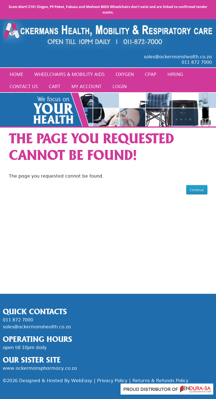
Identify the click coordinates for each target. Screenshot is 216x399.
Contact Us (24, 86)
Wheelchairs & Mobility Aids (69, 74)
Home (16, 74)
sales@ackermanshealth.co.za (178, 56)
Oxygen (125, 74)
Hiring (175, 74)
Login (120, 86)
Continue (197, 189)
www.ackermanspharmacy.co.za (40, 367)
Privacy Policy (112, 380)
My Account (86, 86)
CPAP (150, 74)
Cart (54, 86)
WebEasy (81, 380)
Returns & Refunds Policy (160, 380)
